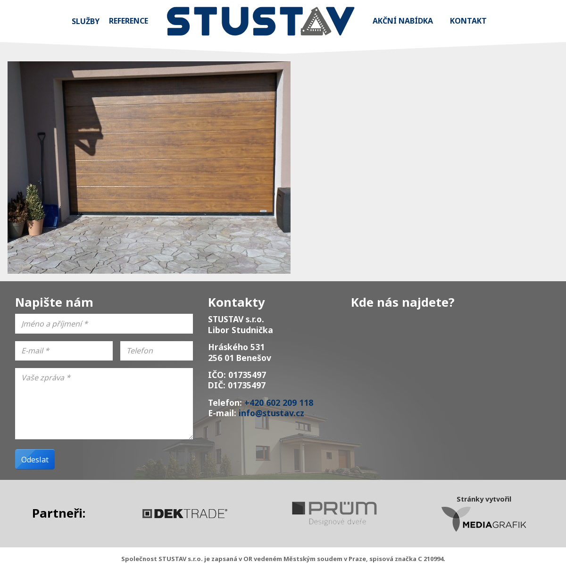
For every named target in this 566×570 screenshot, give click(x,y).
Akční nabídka (403, 21)
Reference (128, 21)
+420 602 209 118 (278, 402)
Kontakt (468, 21)
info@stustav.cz (271, 413)
